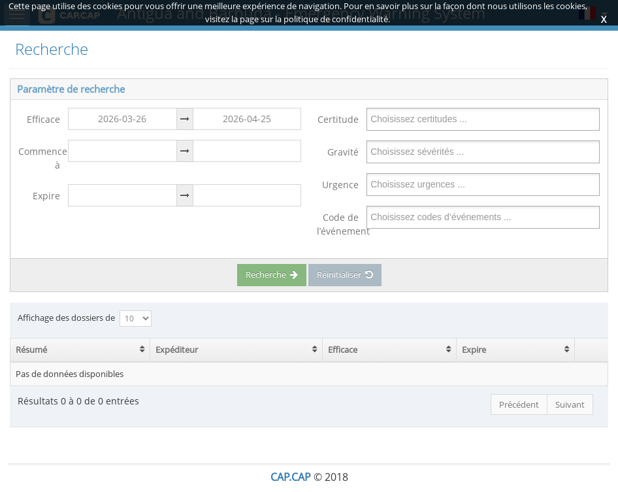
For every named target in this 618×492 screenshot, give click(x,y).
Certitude (338, 119)
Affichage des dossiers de (85, 318)
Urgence (340, 184)
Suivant (570, 404)
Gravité (343, 152)
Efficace (43, 119)
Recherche (272, 274)
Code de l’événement (338, 224)
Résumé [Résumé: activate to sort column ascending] (31, 349)
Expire (46, 195)
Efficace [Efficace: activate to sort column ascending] (342, 349)
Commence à (39, 158)
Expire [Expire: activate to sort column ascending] (474, 349)
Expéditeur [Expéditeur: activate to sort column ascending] (176, 349)
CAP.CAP (290, 477)
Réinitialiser (345, 274)
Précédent (519, 404)
